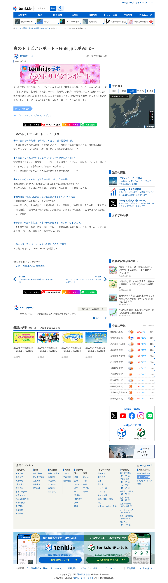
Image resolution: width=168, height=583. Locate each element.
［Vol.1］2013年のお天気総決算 (29, 266)
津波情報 (52, 481)
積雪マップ (20, 495)
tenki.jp (22, 9)
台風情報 (52, 488)
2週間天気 (20, 484)
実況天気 (36, 481)
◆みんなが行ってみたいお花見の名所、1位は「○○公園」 (41, 179)
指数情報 (93, 15)
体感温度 (78, 499)
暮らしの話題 (144, 477)
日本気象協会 (33, 568)
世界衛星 (67, 481)
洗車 (76, 502)
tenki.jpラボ (20, 61)
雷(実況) (36, 488)
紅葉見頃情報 (127, 505)
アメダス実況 (38, 477)
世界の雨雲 (20, 502)
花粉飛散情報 (127, 474)
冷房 (85, 484)
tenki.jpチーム (27, 307)
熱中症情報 (127, 498)
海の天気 (101, 477)
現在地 (60, 10)
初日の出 (127, 523)
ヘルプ (152, 2)
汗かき (86, 477)
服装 (76, 481)
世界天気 (19, 477)
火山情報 (52, 484)
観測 (40, 15)
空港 (100, 481)
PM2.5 (150, 91)
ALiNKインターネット (50, 568)
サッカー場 (102, 488)
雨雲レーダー (21, 492)
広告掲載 (131, 568)
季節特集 (128, 15)
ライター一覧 (101, 318)
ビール (86, 492)
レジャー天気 (110, 15)
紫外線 (77, 495)
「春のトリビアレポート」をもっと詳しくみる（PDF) (39, 244)
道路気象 (19, 510)
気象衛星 (67, 477)
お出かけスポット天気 (107, 506)
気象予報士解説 (143, 473)
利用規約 (71, 568)
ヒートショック (127, 511)
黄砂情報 (19, 513)
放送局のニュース (144, 481)
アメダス (141, 91)
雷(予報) (19, 506)
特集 (139, 484)
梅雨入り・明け (127, 492)
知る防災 (52, 492)
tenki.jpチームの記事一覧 (92, 309)
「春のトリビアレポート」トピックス (36, 115)
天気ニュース (145, 15)
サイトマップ (141, 2)
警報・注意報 (53, 473)
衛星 (114, 91)
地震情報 (52, 477)
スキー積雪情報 (127, 517)
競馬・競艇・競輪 (105, 499)
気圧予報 (19, 481)
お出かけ (78, 484)
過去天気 (36, 484)
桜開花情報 (127, 480)
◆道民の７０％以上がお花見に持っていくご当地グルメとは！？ (44, 158)
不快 (85, 481)
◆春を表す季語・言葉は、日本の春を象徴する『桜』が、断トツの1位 (47, 222)
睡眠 (76, 506)
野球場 (100, 484)
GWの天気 (127, 486)
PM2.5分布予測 (22, 499)
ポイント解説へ (22, 109)
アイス (86, 488)
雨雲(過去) (37, 473)
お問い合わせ (145, 568)
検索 (53, 8)
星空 (76, 488)
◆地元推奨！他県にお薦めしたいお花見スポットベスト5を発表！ (45, 197)
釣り (100, 502)
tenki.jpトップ (128, 2)
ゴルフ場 (101, 492)
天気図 (75, 15)
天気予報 (22, 15)
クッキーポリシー (114, 568)
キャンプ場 (102, 495)
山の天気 (101, 473)
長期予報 (19, 488)
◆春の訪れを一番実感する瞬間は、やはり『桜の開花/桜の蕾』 (43, 140)
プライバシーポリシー (91, 568)
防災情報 (57, 15)
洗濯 (76, 477)
